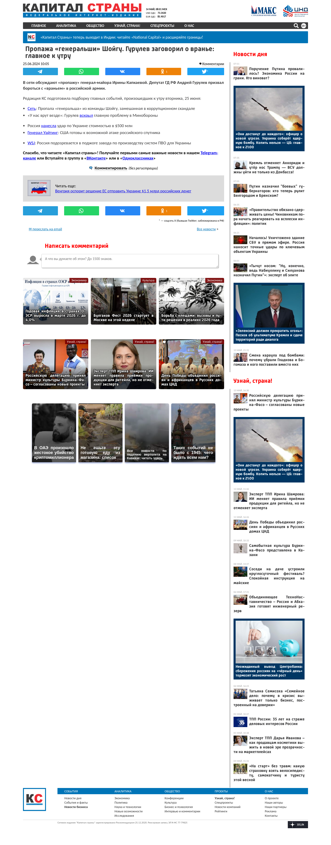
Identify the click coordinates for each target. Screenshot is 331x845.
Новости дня (250, 54)
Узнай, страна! (127, 25)
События (71, 791)
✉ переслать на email (45, 229)
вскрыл (86, 115)
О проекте (272, 798)
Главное (38, 25)
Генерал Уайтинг (43, 132)
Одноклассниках (138, 158)
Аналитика (66, 25)
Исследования (124, 816)
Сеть (32, 108)
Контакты (271, 816)
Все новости (206, 229)
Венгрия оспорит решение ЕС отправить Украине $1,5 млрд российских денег (123, 191)
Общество (95, 25)
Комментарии (213, 64)
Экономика (78, 280)
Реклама (271, 811)
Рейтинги (221, 811)
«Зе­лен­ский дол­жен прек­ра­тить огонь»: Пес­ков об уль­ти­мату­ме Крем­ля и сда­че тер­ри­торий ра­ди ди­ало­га (269, 335)
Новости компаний (227, 807)
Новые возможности (128, 811)
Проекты (221, 791)
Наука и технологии (127, 807)
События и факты (76, 803)
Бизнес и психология (179, 807)
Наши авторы (274, 803)
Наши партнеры (275, 807)
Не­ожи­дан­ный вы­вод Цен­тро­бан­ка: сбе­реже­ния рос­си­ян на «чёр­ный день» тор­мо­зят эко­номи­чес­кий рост (269, 670)
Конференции (174, 798)
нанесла (48, 125)
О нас (189, 25)
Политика (121, 803)
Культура (148, 280)
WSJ (31, 143)
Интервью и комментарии (182, 811)
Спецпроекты (162, 25)
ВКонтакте (96, 158)
